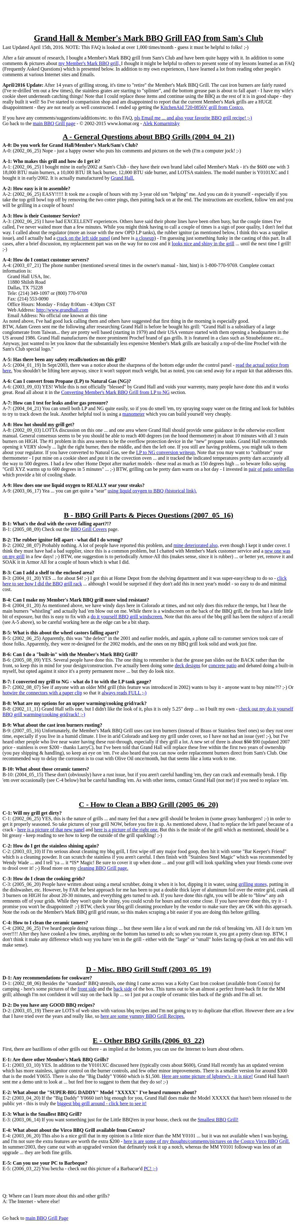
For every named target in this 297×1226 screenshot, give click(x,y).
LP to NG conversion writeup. (166, 452)
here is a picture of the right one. (126, 829)
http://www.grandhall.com (62, 310)
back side (122, 989)
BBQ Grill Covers (89, 529)
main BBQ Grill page (54, 123)
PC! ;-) (150, 1168)
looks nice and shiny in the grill (203, 243)
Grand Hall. (122, 178)
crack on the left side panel (83, 238)
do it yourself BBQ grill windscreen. (127, 616)
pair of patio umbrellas (271, 469)
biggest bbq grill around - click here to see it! (101, 1103)
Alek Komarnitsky (161, 123)
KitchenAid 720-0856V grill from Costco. (202, 107)
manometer (133, 414)
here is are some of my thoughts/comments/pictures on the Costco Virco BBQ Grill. (207, 1141)
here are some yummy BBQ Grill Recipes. (142, 1016)
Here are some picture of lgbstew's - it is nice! (207, 1076)
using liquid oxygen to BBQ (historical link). (152, 490)
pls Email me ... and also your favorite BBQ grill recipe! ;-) (193, 117)
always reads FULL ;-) (124, 692)
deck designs (187, 665)
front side (87, 989)
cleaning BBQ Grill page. (103, 868)
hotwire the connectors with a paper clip (42, 692)
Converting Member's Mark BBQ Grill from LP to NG (115, 392)
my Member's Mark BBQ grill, (89, 63)
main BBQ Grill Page (46, 1218)
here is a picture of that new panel (50, 829)
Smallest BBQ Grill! (217, 1119)
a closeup (144, 238)
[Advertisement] (148, 16)
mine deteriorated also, (196, 545)
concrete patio (223, 665)
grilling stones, (253, 884)
